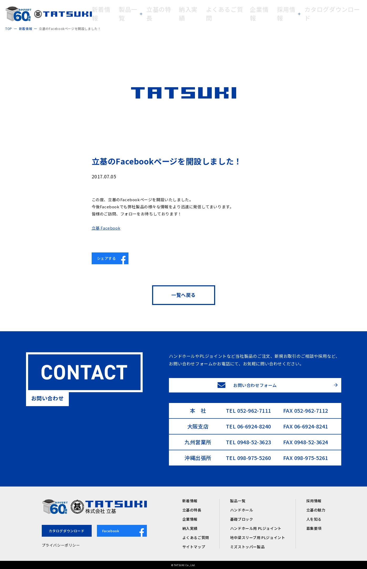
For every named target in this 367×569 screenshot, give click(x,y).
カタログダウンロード (67, 530)
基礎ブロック (241, 519)
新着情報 (190, 501)
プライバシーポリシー (61, 545)
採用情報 (314, 501)
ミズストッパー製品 (247, 547)
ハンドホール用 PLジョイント (256, 528)
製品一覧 (237, 501)
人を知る (314, 519)
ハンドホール (241, 510)
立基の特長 (191, 510)
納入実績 (190, 528)
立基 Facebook (106, 228)
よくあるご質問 (195, 537)
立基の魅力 (315, 510)
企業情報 (190, 519)
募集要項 (314, 528)
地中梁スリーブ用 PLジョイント (257, 537)
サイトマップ (193, 547)
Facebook (124, 531)
